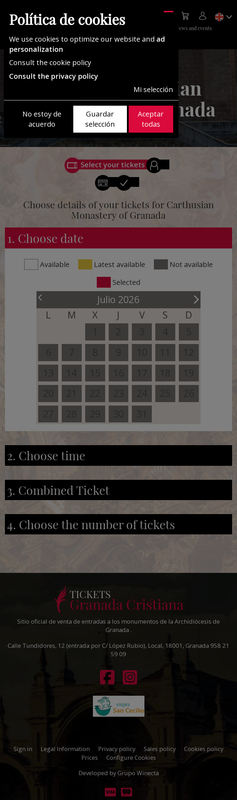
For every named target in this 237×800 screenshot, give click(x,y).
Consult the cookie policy (50, 62)
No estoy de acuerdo (41, 119)
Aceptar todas (151, 119)
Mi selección (153, 89)
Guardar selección (100, 119)
